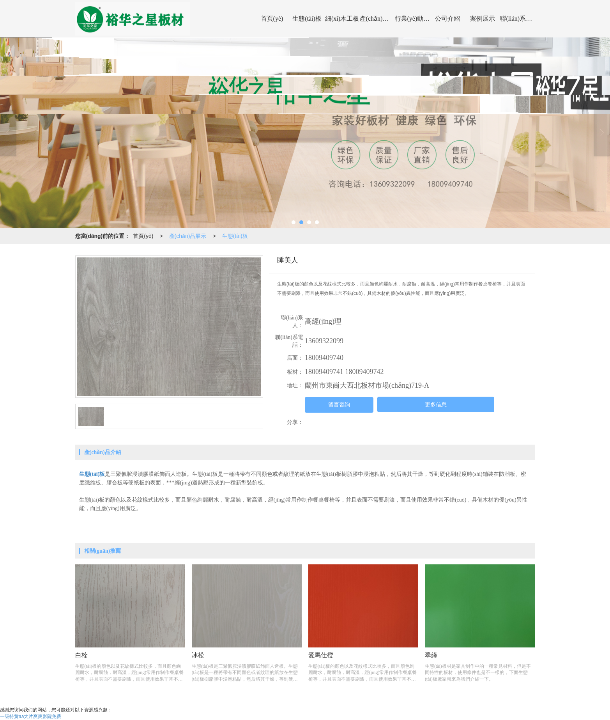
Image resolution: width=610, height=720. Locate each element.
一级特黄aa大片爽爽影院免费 (30, 716)
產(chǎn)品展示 (377, 18)
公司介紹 (447, 18)
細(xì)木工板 (342, 18)
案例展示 (482, 18)
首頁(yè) (272, 18)
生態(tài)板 (307, 18)
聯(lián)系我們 (517, 18)
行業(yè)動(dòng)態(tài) (412, 18)
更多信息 (436, 405)
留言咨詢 (339, 405)
